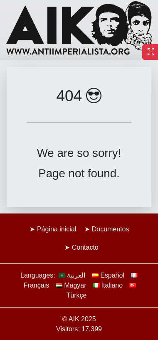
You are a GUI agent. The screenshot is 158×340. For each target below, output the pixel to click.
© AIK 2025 (79, 319)
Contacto (85, 247)
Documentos (110, 229)
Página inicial (56, 229)
